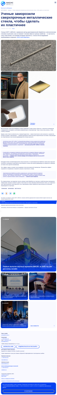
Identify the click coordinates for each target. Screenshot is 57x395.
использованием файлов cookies (11, 386)
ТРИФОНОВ (4, 188)
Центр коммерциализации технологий (9, 366)
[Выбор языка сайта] (49, 2)
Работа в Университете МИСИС (7, 378)
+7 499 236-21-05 (7, 340)
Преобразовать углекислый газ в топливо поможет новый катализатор (42, 297)
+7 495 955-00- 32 (5, 338)
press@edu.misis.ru (5, 335)
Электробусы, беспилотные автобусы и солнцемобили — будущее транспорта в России (19, 207)
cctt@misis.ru (4, 369)
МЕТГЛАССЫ (18, 188)
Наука (13, 28)
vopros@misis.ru (4, 359)
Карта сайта (3, 376)
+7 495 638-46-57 (4, 367)
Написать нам (8, 346)
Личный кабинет (52, 2)
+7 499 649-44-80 (4, 357)
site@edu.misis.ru (4, 375)
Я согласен (28, 391)
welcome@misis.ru (5, 363)
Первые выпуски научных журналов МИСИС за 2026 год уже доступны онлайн (27, 268)
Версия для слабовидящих (6, 8)
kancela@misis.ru (4, 341)
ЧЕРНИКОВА (11, 188)
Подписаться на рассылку (27, 346)
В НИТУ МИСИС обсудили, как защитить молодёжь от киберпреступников (14, 297)
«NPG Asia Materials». (23, 37)
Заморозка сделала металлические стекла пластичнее (12, 205)
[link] (2, 193)
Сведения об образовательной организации (10, 380)
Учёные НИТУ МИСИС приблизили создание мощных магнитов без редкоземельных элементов (14, 325)
